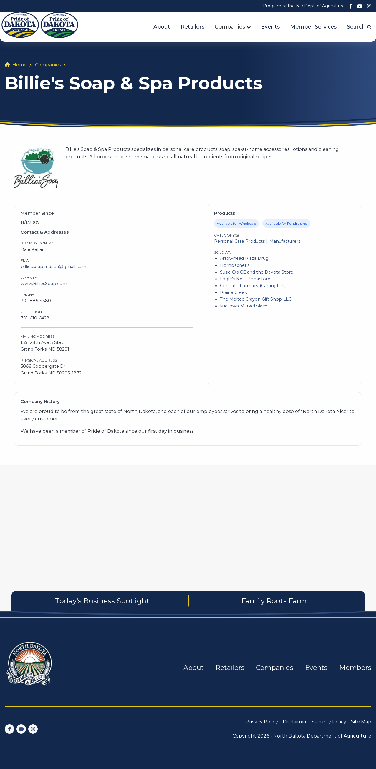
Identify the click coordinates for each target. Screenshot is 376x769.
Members (355, 668)
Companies (230, 27)
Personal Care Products (239, 241)
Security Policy (329, 722)
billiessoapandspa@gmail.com (53, 266)
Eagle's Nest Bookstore (245, 279)
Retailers (192, 27)
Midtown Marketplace (243, 306)
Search (359, 27)
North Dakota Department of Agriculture (322, 736)
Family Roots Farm (274, 601)
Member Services (313, 27)
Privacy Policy (262, 722)
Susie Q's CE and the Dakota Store (256, 272)
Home (19, 65)
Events (270, 27)
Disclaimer (295, 722)
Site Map (361, 722)
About (161, 27)
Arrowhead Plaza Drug (244, 258)
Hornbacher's (234, 265)
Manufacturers (284, 241)
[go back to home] (29, 668)
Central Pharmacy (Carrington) (253, 285)
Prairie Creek (233, 292)
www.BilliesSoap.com (44, 283)
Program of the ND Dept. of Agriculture (304, 6)
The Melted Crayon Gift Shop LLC (255, 299)
